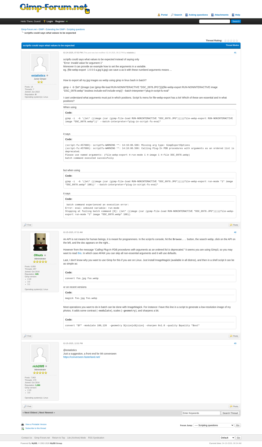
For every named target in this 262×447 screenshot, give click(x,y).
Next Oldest (30, 412)
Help (237, 14)
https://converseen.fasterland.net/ (81, 357)
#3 (235, 343)
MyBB (34, 443)
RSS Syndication (96, 438)
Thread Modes (232, 45)
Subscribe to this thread (35, 428)
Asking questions (198, 14)
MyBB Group (56, 443)
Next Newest (46, 412)
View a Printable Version (36, 424)
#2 (235, 232)
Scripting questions (76, 29)
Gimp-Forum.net (29, 29)
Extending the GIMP (55, 29)
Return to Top (58, 438)
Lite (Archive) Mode (76, 438)
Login (50, 21)
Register (60, 21)
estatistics (38, 75)
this (79, 253)
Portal (164, 14)
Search (178, 14)
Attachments (222, 14)
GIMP (41, 29)
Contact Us (26, 438)
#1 (235, 53)
